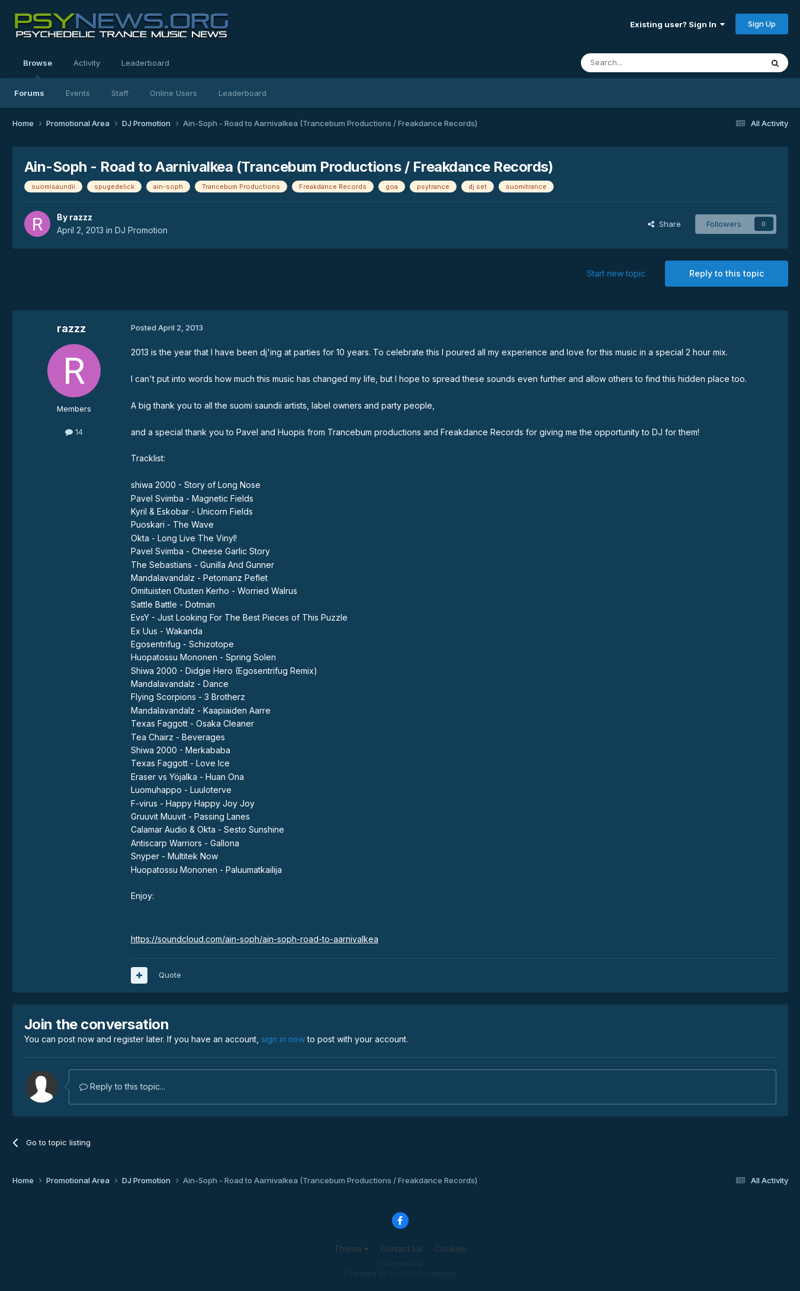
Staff (119, 93)
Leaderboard (242, 93)
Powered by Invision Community (400, 1273)
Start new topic (616, 273)
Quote (170, 975)
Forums (29, 93)
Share (664, 224)
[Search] (641, 62)
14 (74, 431)
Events (78, 93)
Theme (351, 1249)
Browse (37, 68)
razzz (80, 217)
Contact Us (401, 1249)
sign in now (283, 1039)
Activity (86, 63)
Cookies (450, 1249)
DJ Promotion (141, 230)
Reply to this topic (726, 273)
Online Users (173, 93)
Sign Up (762, 23)
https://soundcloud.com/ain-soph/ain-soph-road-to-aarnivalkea (254, 939)
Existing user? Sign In (677, 24)
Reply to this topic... (122, 1086)
